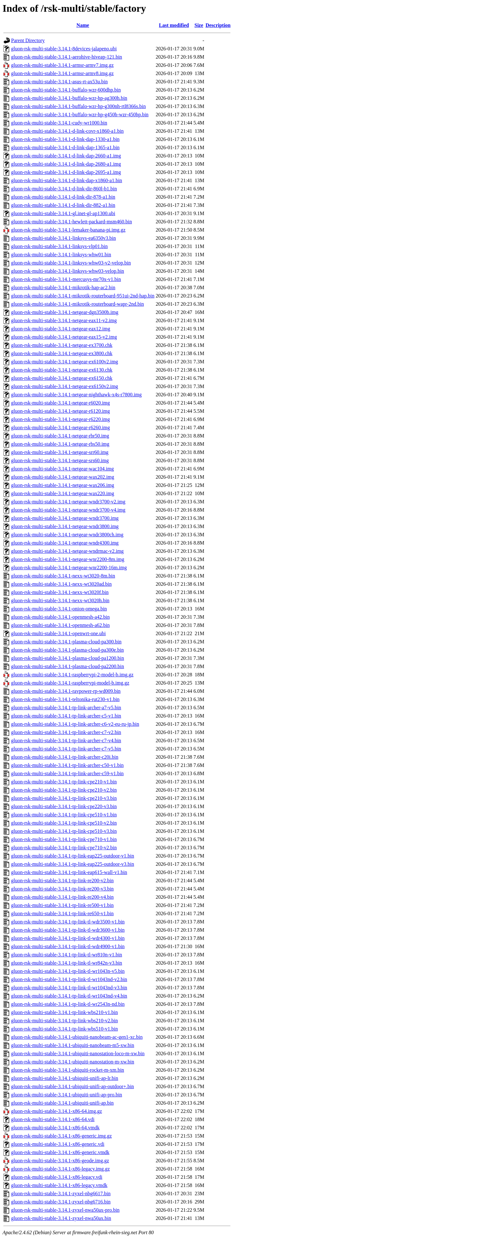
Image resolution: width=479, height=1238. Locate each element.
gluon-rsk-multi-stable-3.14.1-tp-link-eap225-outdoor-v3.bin (72, 864)
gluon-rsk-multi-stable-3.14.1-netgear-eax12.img (60, 328)
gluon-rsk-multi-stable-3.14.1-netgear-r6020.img (60, 402)
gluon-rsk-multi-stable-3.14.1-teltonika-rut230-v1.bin (65, 699)
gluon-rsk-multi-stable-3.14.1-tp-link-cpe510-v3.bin (64, 831)
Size (198, 25)
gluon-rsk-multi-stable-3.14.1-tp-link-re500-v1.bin (62, 905)
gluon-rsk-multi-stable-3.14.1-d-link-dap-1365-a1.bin (65, 147)
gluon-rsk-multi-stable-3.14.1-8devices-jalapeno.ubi (64, 48)
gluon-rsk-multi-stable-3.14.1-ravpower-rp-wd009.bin (66, 691)
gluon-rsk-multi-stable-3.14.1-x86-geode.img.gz (60, 1160)
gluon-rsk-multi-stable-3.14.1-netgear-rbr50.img (60, 435)
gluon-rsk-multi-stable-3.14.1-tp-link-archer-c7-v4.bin (66, 740)
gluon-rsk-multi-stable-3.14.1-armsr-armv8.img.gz (62, 73)
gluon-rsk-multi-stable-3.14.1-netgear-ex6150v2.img (64, 386)
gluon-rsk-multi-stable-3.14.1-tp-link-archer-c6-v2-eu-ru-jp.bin (75, 724)
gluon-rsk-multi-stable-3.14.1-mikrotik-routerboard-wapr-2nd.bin (77, 304)
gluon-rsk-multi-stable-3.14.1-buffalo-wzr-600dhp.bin (66, 90)
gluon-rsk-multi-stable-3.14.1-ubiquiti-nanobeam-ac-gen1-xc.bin (76, 1037)
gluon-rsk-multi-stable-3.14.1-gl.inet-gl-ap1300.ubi (63, 213)
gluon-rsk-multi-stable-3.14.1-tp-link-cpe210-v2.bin (64, 790)
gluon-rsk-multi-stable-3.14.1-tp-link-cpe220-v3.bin (64, 806)
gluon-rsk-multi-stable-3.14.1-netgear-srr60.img (60, 452)
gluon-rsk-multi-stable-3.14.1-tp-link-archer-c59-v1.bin (67, 773)
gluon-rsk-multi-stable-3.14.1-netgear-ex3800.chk (61, 353)
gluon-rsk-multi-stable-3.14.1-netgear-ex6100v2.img (64, 361)
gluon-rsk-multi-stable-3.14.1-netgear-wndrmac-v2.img (67, 551)
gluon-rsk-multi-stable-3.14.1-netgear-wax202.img (62, 477)
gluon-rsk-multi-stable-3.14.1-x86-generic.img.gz (61, 1136)
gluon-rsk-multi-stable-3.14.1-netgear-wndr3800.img (65, 526)
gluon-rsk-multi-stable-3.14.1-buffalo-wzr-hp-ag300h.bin (69, 98)
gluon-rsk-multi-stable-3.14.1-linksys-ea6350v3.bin (63, 238)
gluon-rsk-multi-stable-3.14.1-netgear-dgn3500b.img (64, 312)
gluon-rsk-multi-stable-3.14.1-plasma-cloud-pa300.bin (66, 641)
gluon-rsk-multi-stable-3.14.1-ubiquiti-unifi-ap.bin (62, 1103)
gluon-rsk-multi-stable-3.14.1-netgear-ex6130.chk (61, 370)
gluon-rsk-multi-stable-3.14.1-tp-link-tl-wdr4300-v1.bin (68, 938)
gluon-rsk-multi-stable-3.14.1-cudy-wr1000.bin (59, 122)
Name (82, 25)
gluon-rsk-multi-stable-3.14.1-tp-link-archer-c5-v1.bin (66, 715)
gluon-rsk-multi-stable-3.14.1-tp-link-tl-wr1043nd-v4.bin (69, 996)
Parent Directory (28, 40)
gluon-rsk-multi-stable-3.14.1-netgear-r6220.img (60, 419)
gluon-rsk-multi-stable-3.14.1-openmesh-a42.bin (60, 617)
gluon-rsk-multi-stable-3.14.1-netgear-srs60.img (60, 460)
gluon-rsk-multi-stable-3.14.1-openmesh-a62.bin (60, 625)
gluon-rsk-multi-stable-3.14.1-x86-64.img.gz (56, 1111)
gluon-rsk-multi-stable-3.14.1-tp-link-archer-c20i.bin (64, 757)
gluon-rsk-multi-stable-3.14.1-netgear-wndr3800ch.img (67, 534)
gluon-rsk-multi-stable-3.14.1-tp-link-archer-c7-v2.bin (66, 732)
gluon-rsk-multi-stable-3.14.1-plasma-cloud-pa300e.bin (67, 650)
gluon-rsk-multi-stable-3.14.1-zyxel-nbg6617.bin (60, 1193)
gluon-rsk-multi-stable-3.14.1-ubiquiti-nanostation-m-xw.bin (72, 1061)
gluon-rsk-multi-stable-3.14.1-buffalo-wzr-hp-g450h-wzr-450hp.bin (79, 114)
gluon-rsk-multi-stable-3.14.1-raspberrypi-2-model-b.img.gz (72, 674)
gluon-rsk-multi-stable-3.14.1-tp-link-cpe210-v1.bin (64, 781)
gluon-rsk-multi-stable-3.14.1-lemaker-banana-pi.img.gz (68, 230)
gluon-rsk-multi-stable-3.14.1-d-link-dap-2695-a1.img (66, 172)
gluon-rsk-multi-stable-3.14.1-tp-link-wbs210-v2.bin (64, 1020)
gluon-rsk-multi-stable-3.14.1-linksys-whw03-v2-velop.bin (71, 262)
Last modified (174, 25)
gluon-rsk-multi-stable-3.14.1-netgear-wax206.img (62, 485)
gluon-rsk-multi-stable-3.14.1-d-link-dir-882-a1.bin (63, 205)
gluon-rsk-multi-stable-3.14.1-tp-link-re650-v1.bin (62, 913)
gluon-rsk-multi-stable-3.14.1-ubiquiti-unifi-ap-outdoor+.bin (72, 1086)
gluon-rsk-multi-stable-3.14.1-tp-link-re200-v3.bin (62, 888)
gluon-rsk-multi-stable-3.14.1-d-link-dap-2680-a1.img (66, 164)
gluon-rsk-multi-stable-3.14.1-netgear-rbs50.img (60, 444)
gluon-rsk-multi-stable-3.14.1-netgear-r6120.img (60, 411)
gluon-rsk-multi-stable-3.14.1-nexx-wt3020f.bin (60, 592)
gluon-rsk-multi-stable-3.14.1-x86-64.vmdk (55, 1127)
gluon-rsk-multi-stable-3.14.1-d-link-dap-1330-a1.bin (65, 139)
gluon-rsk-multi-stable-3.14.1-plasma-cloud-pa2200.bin (67, 666)
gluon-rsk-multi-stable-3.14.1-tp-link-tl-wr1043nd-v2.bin (69, 979)
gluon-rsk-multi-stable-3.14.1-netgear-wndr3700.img (65, 518)
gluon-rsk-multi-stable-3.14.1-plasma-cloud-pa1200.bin (67, 658)
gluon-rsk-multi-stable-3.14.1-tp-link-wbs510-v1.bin (64, 1028)
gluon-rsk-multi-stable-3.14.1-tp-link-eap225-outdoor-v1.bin (72, 855)
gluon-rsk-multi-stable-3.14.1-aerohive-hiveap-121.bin (66, 57)
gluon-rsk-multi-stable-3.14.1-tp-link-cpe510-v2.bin (64, 823)
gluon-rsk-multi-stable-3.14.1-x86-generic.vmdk (60, 1152)
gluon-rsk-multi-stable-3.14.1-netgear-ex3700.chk (61, 345)
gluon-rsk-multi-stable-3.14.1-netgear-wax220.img (62, 493)
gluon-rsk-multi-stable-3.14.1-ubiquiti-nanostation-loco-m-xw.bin (78, 1053)
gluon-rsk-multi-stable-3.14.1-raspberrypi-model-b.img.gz (70, 683)
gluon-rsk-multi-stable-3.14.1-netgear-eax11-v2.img (64, 320)
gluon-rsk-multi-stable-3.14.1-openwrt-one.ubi (58, 633)
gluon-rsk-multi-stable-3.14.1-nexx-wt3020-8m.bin (63, 575)
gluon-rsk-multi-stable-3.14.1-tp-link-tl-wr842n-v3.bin (66, 963)
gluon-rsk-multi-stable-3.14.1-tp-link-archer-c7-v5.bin (66, 748)
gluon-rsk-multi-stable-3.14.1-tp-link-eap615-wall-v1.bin (69, 872)
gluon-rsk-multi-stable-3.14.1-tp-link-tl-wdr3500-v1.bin (68, 921)
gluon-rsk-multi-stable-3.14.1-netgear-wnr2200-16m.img (69, 567)
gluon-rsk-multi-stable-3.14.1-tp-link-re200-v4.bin (62, 897)
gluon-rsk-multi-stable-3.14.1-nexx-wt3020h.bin (60, 600)
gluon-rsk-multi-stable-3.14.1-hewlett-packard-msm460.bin (71, 221)
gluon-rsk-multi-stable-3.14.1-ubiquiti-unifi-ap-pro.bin (66, 1094)
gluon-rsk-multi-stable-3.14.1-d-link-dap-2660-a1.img (66, 155)
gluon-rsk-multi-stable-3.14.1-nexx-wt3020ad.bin (61, 584)
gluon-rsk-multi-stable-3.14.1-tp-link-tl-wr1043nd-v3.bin (69, 987)
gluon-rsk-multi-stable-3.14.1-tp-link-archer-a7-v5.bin (66, 707)
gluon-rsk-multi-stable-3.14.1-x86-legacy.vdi (56, 1177)
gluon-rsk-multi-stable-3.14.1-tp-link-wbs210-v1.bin (64, 1012)
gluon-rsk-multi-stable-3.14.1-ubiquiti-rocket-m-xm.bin (67, 1070)
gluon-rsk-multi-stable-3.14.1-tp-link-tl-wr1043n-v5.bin (68, 971)
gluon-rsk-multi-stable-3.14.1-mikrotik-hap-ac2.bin (63, 287)
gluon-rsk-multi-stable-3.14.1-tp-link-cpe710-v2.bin (64, 847)
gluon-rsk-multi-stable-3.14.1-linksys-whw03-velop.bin (67, 271)
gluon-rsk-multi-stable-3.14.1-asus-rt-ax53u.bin (59, 81)
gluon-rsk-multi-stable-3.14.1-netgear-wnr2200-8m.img (67, 559)
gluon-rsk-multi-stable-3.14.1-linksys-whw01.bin (61, 254)
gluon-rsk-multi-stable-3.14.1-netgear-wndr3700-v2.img (68, 501)
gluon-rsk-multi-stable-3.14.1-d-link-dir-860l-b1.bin (64, 188)
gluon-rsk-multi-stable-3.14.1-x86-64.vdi (53, 1119)
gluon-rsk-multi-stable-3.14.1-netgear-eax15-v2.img (64, 337)
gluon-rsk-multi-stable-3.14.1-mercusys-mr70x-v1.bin (66, 279)
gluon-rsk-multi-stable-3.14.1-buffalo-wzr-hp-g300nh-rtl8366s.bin (78, 106)
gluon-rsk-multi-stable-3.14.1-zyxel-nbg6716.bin (60, 1201)
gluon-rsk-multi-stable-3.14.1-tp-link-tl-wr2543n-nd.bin (68, 1004)
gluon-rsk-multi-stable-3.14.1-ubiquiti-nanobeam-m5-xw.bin (72, 1045)
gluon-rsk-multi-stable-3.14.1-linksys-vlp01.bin (59, 246)
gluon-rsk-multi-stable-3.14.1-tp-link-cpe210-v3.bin (64, 798)
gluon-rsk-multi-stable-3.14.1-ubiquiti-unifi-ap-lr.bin (64, 1078)
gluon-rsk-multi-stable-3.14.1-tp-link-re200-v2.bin (62, 880)
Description (217, 25)
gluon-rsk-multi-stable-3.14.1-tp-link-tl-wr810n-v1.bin (66, 954)
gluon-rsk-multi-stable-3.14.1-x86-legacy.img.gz (60, 1168)
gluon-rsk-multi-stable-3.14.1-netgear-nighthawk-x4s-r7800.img (76, 394)
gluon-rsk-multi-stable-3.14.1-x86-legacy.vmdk (59, 1185)
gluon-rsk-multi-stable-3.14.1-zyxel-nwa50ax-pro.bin (65, 1210)
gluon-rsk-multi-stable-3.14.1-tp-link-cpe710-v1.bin (64, 839)
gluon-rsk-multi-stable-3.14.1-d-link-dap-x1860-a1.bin (66, 180)
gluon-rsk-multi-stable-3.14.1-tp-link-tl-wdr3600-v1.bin (68, 930)
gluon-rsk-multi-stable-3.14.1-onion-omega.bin (59, 608)
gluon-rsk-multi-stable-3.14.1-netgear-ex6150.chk (61, 378)
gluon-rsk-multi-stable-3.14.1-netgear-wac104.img (62, 468)
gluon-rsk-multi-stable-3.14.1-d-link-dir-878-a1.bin (63, 197)
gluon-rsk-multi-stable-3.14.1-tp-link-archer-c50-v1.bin (67, 765)
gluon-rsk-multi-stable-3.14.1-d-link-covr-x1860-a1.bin (67, 131)
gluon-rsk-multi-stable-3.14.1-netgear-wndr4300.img (65, 543)
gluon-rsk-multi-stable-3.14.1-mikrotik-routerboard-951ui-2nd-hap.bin (82, 295)
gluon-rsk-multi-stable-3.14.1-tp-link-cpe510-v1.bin (64, 814)
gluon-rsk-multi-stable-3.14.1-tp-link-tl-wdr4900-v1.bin (68, 946)
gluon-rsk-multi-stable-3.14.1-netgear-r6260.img (60, 427)
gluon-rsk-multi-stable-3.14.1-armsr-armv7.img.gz (62, 65)
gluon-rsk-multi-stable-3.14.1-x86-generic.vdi (57, 1144)
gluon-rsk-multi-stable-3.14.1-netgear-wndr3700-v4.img (68, 510)
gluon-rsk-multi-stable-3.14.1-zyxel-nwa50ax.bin (61, 1218)
